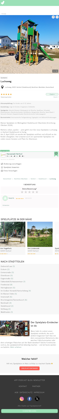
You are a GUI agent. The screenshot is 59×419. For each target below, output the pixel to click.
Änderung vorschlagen (12, 164)
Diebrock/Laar (6, 266)
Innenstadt (5, 297)
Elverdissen (5, 275)
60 (8, 156)
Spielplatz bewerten (11, 167)
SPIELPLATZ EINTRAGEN (29, 368)
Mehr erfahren (15, 347)
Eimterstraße (6, 272)
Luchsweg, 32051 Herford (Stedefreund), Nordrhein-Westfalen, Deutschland (29, 87)
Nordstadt (5, 303)
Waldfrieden (5, 312)
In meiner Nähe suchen (29, 411)
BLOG (30, 380)
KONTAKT (23, 386)
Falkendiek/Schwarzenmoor (12, 281)
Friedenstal (5, 284)
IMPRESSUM (39, 392)
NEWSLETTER (39, 380)
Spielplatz (4, 78)
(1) (14, 266)
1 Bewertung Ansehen (6, 97)
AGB (16, 392)
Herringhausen (6, 287)
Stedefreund (43, 179)
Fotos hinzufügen (10, 170)
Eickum (4, 269)
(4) (30, 291)
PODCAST (22, 380)
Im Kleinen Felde (7, 294)
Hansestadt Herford (14, 154)
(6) (11, 297)
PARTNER (36, 386)
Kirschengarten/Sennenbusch (12, 300)
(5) (11, 275)
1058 (16, 156)
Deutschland (7, 179)
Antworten (6, 205)
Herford (33, 179)
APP (16, 380)
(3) (13, 272)
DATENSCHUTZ (26, 392)
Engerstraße (5, 278)
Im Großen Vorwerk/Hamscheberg (14, 291)
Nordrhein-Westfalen (21, 179)
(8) (11, 284)
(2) (8, 269)
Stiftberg (4, 309)
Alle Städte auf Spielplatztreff (29, 406)
